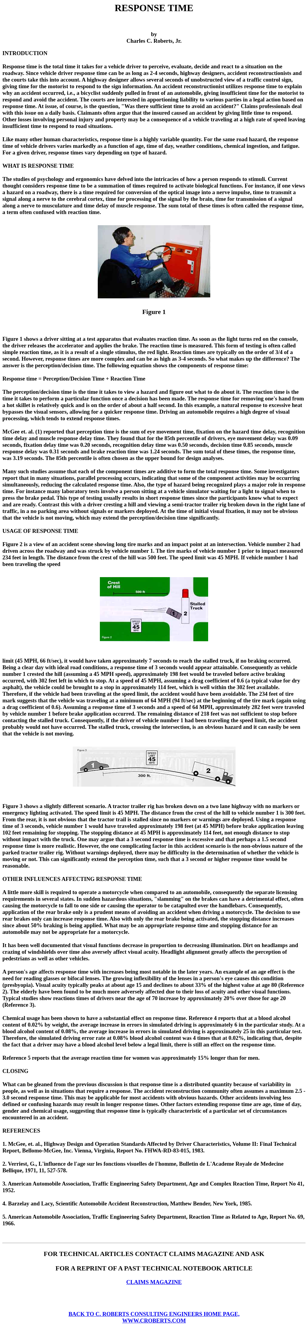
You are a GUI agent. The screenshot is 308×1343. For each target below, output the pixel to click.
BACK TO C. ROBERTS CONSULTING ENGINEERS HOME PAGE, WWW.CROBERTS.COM (154, 1317)
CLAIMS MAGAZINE (154, 1282)
